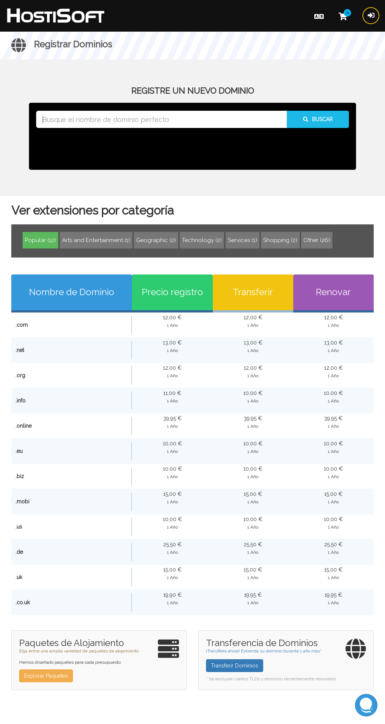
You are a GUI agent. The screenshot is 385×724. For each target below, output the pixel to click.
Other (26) (316, 240)
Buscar (318, 119)
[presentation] (192, 148)
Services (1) (242, 240)
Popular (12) (40, 240)
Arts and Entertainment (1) (96, 240)
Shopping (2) (280, 240)
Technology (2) (202, 240)
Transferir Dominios (234, 666)
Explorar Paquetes (46, 676)
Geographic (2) (156, 240)
